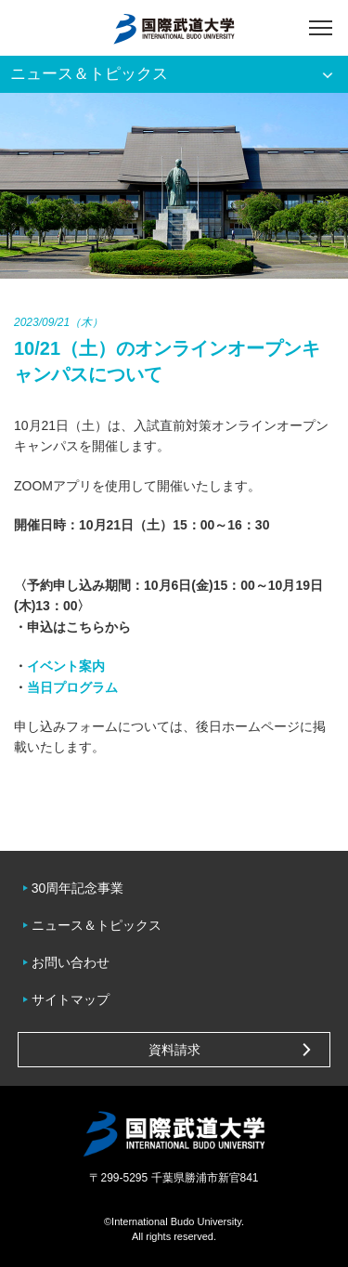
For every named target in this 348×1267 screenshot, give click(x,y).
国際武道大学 (174, 28)
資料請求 (174, 1049)
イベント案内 (66, 666)
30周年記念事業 (78, 888)
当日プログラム (72, 687)
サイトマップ (71, 999)
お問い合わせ (71, 962)
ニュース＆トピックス (96, 925)
